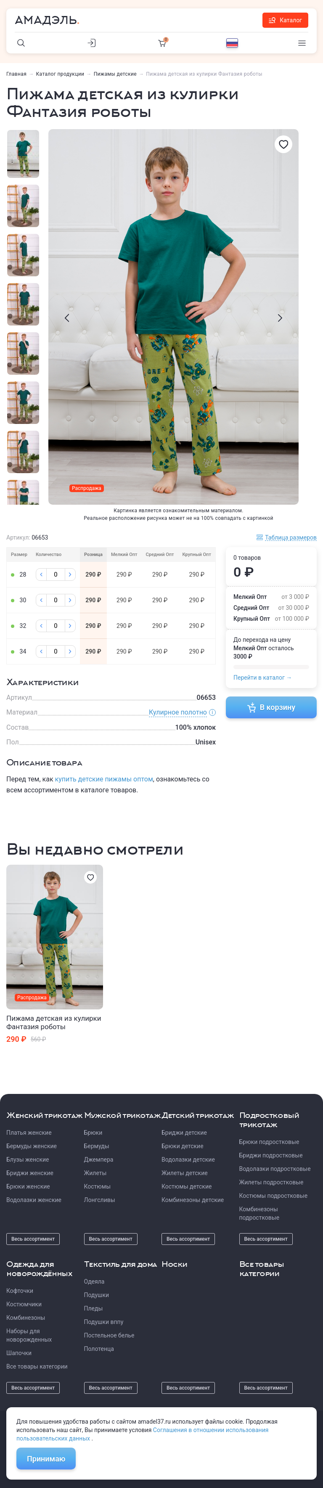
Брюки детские (183, 1146)
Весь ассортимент (33, 1239)
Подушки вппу (104, 1322)
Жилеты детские (185, 1173)
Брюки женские (28, 1186)
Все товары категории (37, 1366)
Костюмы (97, 1186)
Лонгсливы (99, 1200)
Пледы (93, 1308)
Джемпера (99, 1159)
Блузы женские (27, 1159)
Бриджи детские (184, 1132)
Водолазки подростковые (275, 1168)
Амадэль (46, 20)
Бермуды (96, 1146)
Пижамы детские (115, 74)
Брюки (93, 1132)
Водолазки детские (188, 1159)
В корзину (271, 707)
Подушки (96, 1295)
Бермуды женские (31, 1146)
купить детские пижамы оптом (104, 779)
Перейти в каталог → (262, 677)
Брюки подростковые (269, 1142)
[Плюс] (70, 574)
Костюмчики (24, 1304)
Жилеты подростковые (271, 1182)
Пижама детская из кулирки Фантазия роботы (53, 1022)
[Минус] (41, 574)
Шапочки (19, 1353)
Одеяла (94, 1281)
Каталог (285, 20)
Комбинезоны (25, 1317)
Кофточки (19, 1290)
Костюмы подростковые (273, 1195)
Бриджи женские (29, 1173)
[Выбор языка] (232, 43)
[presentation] (66, 318)
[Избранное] (283, 144)
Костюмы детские (187, 1186)
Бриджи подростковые (271, 1155)
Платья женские (29, 1132)
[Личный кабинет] (91, 43)
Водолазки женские (33, 1200)
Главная (16, 74)
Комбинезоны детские (193, 1200)
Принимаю (46, 1458)
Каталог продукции (60, 74)
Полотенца (99, 1348)
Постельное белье (109, 1335)
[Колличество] (55, 574)
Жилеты (95, 1173)
